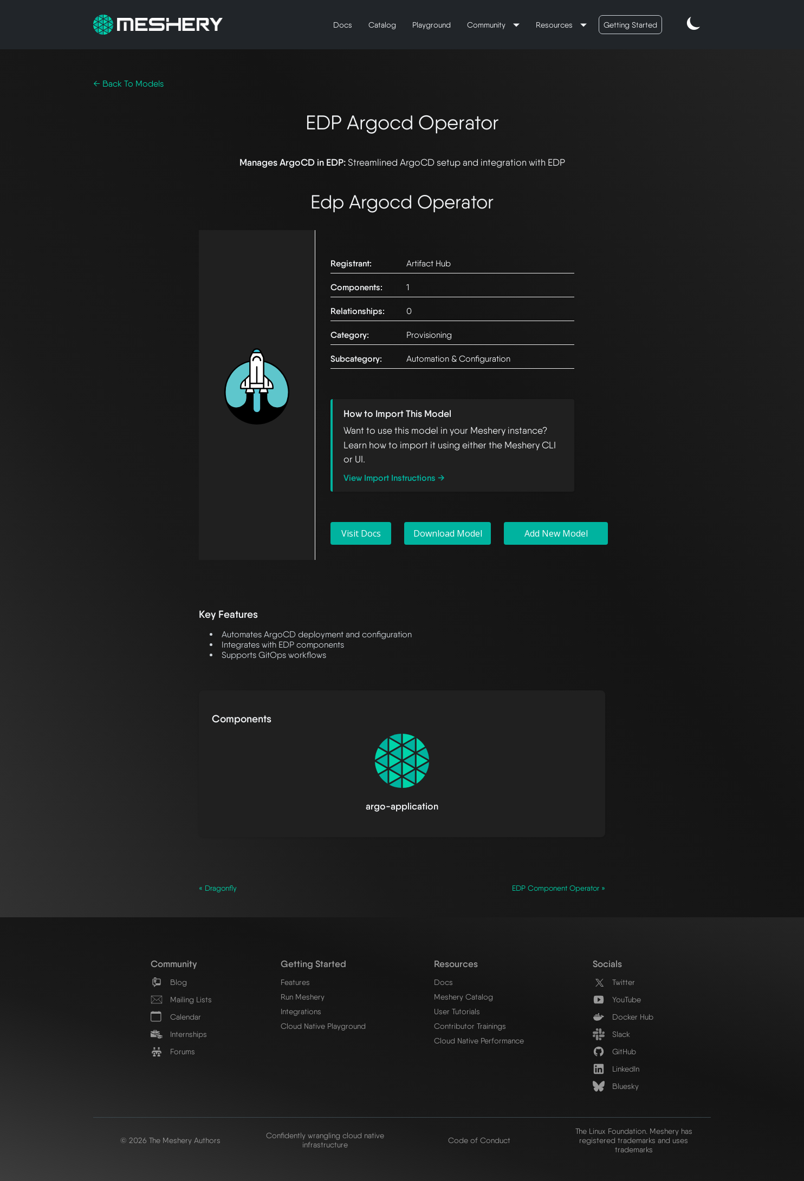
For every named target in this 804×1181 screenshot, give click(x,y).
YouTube (617, 999)
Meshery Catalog (463, 996)
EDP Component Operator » (558, 888)
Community (487, 24)
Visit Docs (361, 533)
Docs (342, 24)
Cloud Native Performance (479, 1040)
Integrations (301, 1011)
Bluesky (616, 1086)
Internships (179, 1034)
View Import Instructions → (394, 478)
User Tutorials (457, 1011)
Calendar (176, 1016)
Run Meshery (303, 996)
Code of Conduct (479, 1140)
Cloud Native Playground (323, 1025)
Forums (173, 1051)
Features (295, 982)
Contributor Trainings (470, 1025)
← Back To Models (128, 84)
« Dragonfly (218, 888)
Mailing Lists (181, 999)
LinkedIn (616, 1068)
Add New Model (556, 533)
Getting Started (630, 24)
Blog (169, 982)
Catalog (382, 24)
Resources (555, 24)
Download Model (447, 533)
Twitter (614, 982)
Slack (611, 1034)
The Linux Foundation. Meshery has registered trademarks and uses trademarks (633, 1140)
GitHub (614, 1051)
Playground (431, 24)
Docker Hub (623, 1016)
